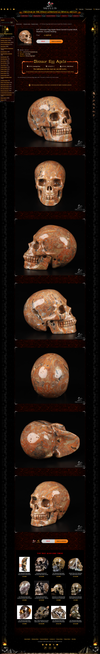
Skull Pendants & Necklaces (7, 49)
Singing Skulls (5, 67)
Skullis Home (19, 24)
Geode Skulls (5, 75)
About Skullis (27, 639)
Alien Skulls (5, 61)
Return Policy (67, 639)
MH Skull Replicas (6, 88)
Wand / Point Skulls (6, 82)
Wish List (96, 9)
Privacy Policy (59, 639)
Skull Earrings (5, 51)
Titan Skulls (4, 65)
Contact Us (52, 639)
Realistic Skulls (6, 40)
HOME (34, 541)
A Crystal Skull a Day (7, 38)
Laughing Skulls (5, 80)
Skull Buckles (5, 57)
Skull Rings (4, 46)
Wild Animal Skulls (6, 86)
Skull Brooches (5, 59)
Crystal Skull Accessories (7, 92)
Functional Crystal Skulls (6, 95)
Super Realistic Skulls (7, 42)
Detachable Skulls (6, 84)
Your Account (88, 9)
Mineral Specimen (6, 90)
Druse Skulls (5, 73)
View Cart (79, 9)
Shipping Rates (35, 639)
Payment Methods (44, 639)
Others (3, 100)
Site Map (74, 639)
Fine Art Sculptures (6, 44)
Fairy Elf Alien (5, 63)
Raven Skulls (5, 71)
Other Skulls (5, 98)
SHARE (38, 541)
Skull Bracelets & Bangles (6, 54)
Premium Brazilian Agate (6, 78)
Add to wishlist (56, 41)
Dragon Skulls (5, 69)
